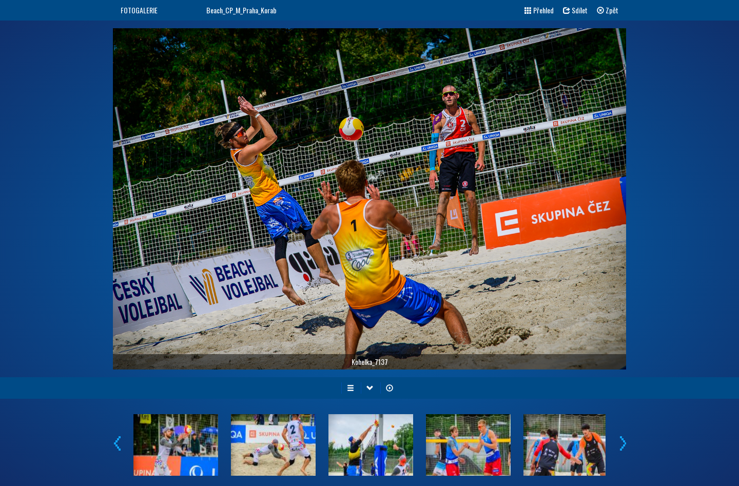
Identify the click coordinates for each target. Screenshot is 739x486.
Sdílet (575, 10)
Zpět (607, 10)
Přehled (539, 10)
